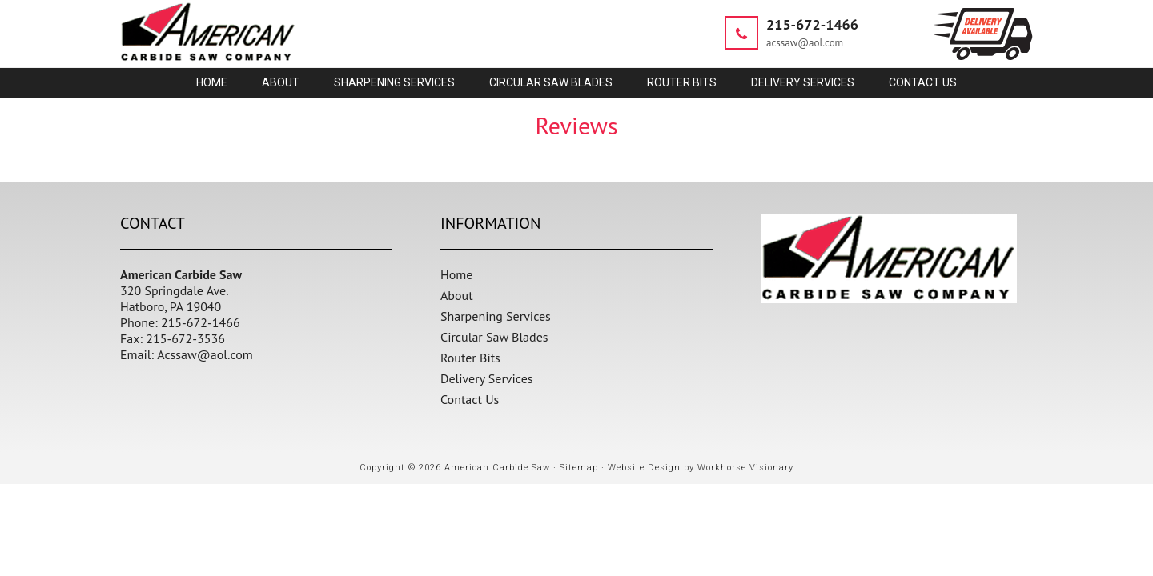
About (456, 295)
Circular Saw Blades (494, 337)
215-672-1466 (812, 24)
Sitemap (579, 467)
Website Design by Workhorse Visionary (700, 467)
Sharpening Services (495, 316)
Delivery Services (486, 378)
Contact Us (469, 399)
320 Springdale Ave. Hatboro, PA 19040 (174, 298)
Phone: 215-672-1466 (180, 322)
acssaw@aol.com (804, 43)
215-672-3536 (185, 338)
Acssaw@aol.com (205, 354)
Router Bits (470, 358)
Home (456, 274)
